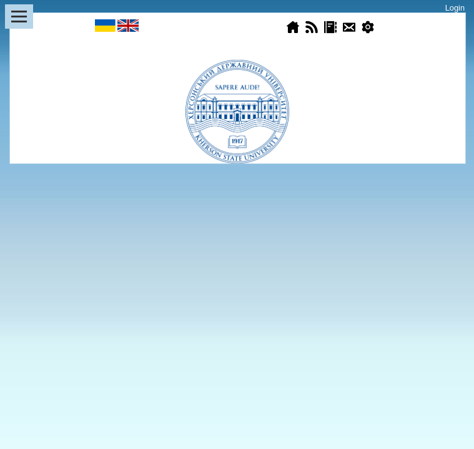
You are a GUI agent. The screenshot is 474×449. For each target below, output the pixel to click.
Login (455, 7)
